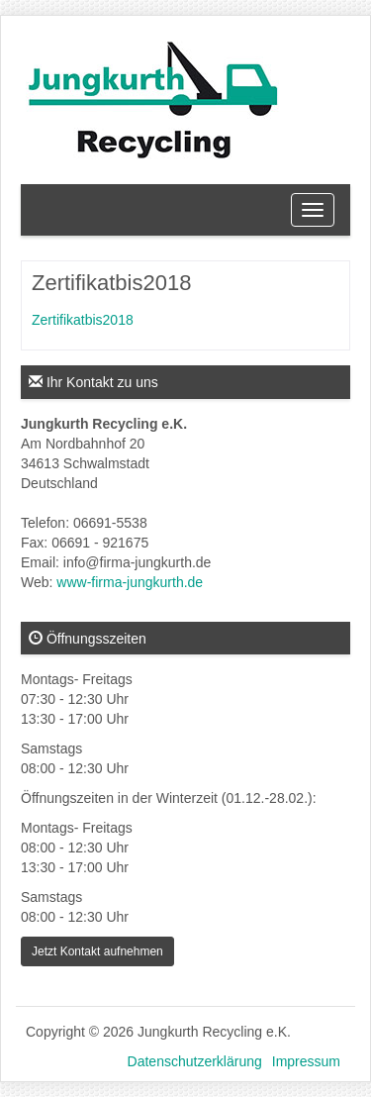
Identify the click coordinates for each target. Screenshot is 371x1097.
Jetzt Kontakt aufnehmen (97, 951)
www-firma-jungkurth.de (129, 582)
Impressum (306, 1061)
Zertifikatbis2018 (83, 320)
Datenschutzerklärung (195, 1061)
